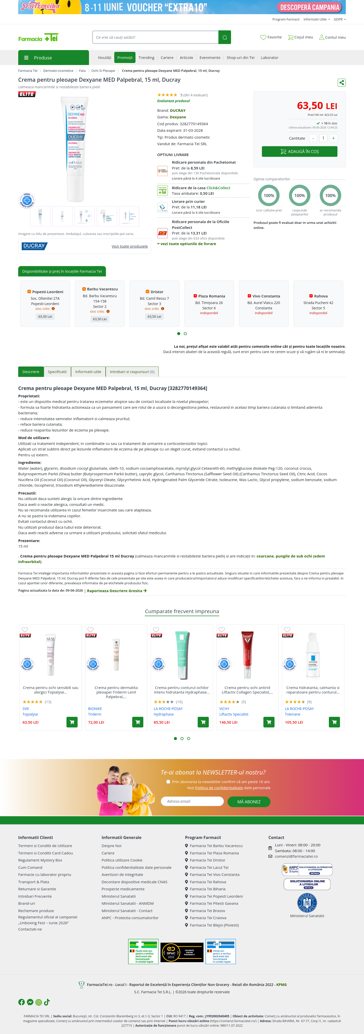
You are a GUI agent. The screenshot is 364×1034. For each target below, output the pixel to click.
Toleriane (292, 714)
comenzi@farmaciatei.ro (296, 856)
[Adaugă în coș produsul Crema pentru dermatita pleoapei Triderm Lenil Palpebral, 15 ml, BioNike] (137, 722)
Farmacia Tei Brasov (205, 910)
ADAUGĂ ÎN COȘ (300, 151)
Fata (82, 70)
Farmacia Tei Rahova (205, 881)
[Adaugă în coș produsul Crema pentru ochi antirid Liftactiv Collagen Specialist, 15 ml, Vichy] (269, 722)
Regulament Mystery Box (40, 860)
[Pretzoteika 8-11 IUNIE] (182, 7)
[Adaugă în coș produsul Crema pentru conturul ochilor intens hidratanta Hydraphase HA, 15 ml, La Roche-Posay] (203, 722)
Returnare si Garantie (37, 888)
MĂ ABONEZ (249, 802)
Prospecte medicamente (123, 888)
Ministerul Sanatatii (119, 896)
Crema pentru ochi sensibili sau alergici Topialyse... (50, 689)
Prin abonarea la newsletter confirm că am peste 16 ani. (221, 781)
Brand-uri (26, 903)
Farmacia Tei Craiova (205, 917)
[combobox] (155, 37)
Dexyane (178, 116)
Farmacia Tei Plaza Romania (212, 852)
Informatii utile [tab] (88, 371)
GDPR (339, 19)
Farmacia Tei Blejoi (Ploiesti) (212, 925)
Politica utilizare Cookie (122, 860)
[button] (178, 333)
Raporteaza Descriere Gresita (116, 590)
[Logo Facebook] (21, 1002)
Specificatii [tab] (57, 371)
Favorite (271, 37)
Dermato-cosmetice (58, 70)
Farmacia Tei (27, 70)
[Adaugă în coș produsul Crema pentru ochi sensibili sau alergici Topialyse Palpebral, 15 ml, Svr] (72, 722)
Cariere (108, 852)
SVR (25, 708)
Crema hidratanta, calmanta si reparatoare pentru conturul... (312, 689)
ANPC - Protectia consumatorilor (130, 917)
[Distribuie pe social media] (342, 83)
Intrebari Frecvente (35, 896)
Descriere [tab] (30, 371)
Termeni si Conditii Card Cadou (45, 852)
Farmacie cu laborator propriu (44, 874)
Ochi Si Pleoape (103, 70)
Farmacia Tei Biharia (205, 888)
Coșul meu (300, 36)
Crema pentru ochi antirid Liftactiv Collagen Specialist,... (247, 689)
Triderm (94, 714)
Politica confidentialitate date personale (136, 867)
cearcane (265, 555)
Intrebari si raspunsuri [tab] (132, 371)
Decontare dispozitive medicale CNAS (134, 881)
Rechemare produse (36, 910)
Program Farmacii (286, 19)
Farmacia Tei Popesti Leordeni (214, 896)
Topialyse (30, 714)
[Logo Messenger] (30, 1002)
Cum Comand (30, 867)
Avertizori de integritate (122, 874)
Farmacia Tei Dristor (205, 860)
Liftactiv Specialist (233, 714)
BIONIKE (95, 708)
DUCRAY (178, 110)
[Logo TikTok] (47, 1002)
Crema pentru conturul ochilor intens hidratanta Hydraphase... (182, 689)
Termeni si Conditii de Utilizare (45, 845)
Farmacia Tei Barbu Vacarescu (214, 845)
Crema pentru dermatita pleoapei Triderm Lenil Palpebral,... (116, 692)
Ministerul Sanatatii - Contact (127, 910)
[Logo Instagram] (38, 1002)
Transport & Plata (33, 881)
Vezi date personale (228, 787)
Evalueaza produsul (173, 100)
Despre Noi (111, 845)
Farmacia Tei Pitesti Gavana (211, 903)
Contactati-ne (30, 929)
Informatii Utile (315, 19)
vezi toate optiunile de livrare (186, 243)
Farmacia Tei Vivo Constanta (212, 874)
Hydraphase (164, 714)
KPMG (281, 984)
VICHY (224, 708)
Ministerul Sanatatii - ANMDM (128, 903)
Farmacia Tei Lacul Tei (207, 867)
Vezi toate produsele (130, 246)
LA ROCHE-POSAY (168, 708)
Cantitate (297, 138)
